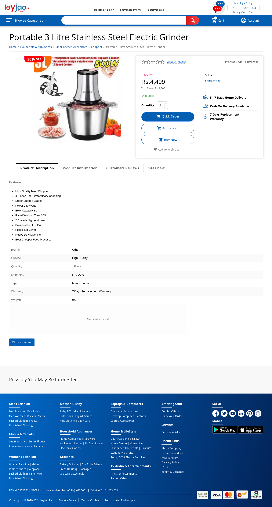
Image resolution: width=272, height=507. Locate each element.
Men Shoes (33, 411)
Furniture (146, 448)
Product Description (37, 168)
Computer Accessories (124, 411)
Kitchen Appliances (71, 443)
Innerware (36, 473)
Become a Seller (104, 9)
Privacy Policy (170, 458)
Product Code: (234, 62)
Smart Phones (37, 441)
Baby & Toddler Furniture (75, 411)
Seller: (209, 75)
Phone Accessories (20, 446)
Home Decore (119, 443)
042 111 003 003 (243, 8)
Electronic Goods (70, 448)
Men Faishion (17, 411)
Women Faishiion (19, 464)
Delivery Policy (170, 462)
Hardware (89, 439)
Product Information (80, 168)
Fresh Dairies (68, 469)
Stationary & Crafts (122, 453)
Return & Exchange (173, 472)
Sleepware (34, 469)
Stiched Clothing (18, 421)
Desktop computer (122, 416)
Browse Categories (29, 20)
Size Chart (156, 168)
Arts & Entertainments (124, 473)
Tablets (38, 446)
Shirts (41, 416)
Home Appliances (70, 439)
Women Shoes (17, 469)
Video (123, 478)
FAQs (165, 467)
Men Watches (17, 416)
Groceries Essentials (72, 473)
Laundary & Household (124, 448)
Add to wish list (166, 149)
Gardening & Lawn (129, 439)
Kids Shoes (66, 416)
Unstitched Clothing (21, 425)
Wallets (31, 416)
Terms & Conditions (173, 453)
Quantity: (148, 105)
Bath (113, 439)
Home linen (137, 443)
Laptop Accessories (122, 421)
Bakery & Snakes (70, 464)
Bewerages (84, 469)
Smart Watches (18, 441)
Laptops (141, 416)
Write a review (176, 61)
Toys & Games (83, 416)
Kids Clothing (68, 421)
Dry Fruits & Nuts (92, 464)
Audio (114, 478)
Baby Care (84, 421)
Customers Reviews (122, 168)
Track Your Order (172, 416)
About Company (171, 448)
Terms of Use (90, 500)
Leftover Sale (156, 9)
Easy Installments (131, 9)
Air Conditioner (94, 443)
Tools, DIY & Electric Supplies (128, 457)
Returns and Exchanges (120, 500)
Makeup (36, 464)
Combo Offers (170, 411)
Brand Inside (212, 80)
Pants (33, 421)
